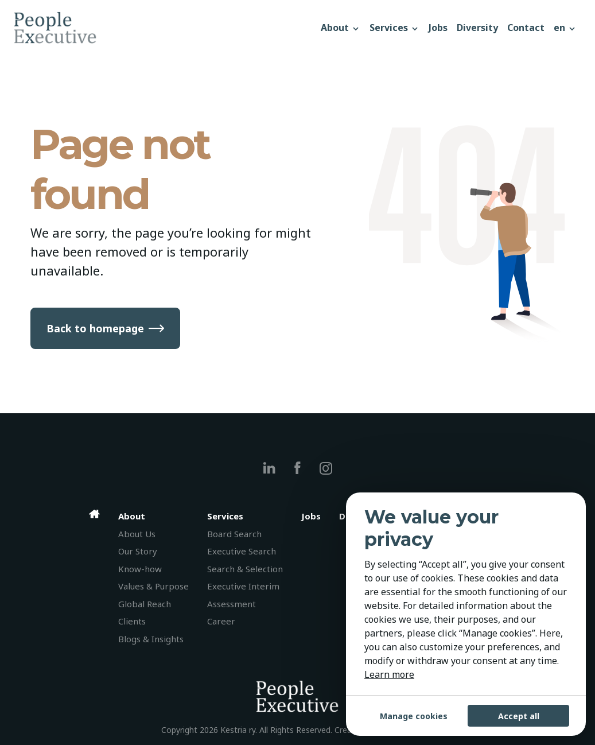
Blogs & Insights (151, 639)
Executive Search (241, 551)
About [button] (340, 27)
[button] (565, 27)
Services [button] (394, 27)
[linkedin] (269, 468)
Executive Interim (243, 586)
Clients (132, 621)
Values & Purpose (153, 586)
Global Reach (144, 604)
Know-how (140, 569)
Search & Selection (245, 569)
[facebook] (297, 468)
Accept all (518, 716)
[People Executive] (165, 27)
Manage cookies (414, 716)
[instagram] (325, 468)
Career (221, 621)
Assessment (231, 604)
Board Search (234, 534)
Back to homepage (95, 328)
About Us (136, 534)
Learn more (389, 674)
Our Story (137, 551)
